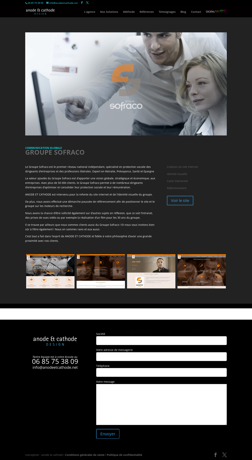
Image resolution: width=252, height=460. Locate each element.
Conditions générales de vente (84, 455)
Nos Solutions (109, 12)
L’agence (89, 12)
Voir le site (180, 200)
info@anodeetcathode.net (55, 367)
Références (147, 12)
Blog (183, 12)
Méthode (129, 12)
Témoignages (167, 12)
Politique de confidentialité (124, 455)
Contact (196, 12)
